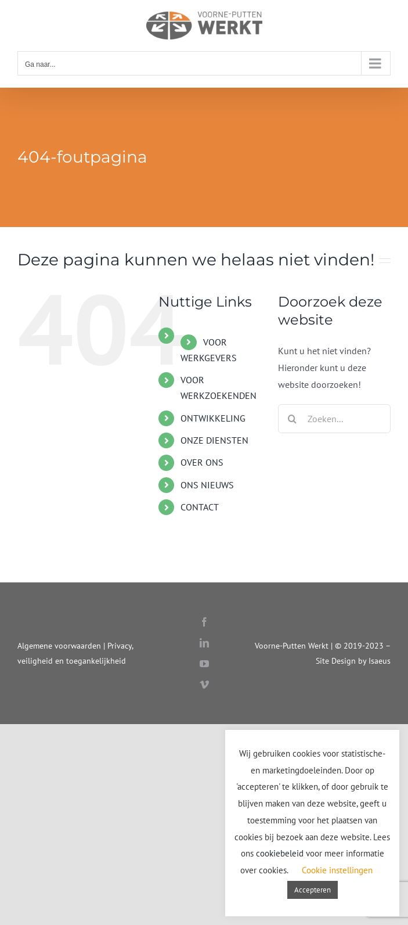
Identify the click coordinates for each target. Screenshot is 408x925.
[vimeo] (204, 684)
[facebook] (204, 622)
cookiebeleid (280, 853)
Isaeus (380, 660)
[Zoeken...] (334, 418)
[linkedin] (204, 642)
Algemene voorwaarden (59, 645)
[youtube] (204, 663)
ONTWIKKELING (212, 418)
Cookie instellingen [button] (337, 870)
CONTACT (199, 507)
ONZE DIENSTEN (214, 440)
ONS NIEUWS (207, 485)
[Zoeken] (292, 418)
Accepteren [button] (312, 890)
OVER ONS (201, 462)
